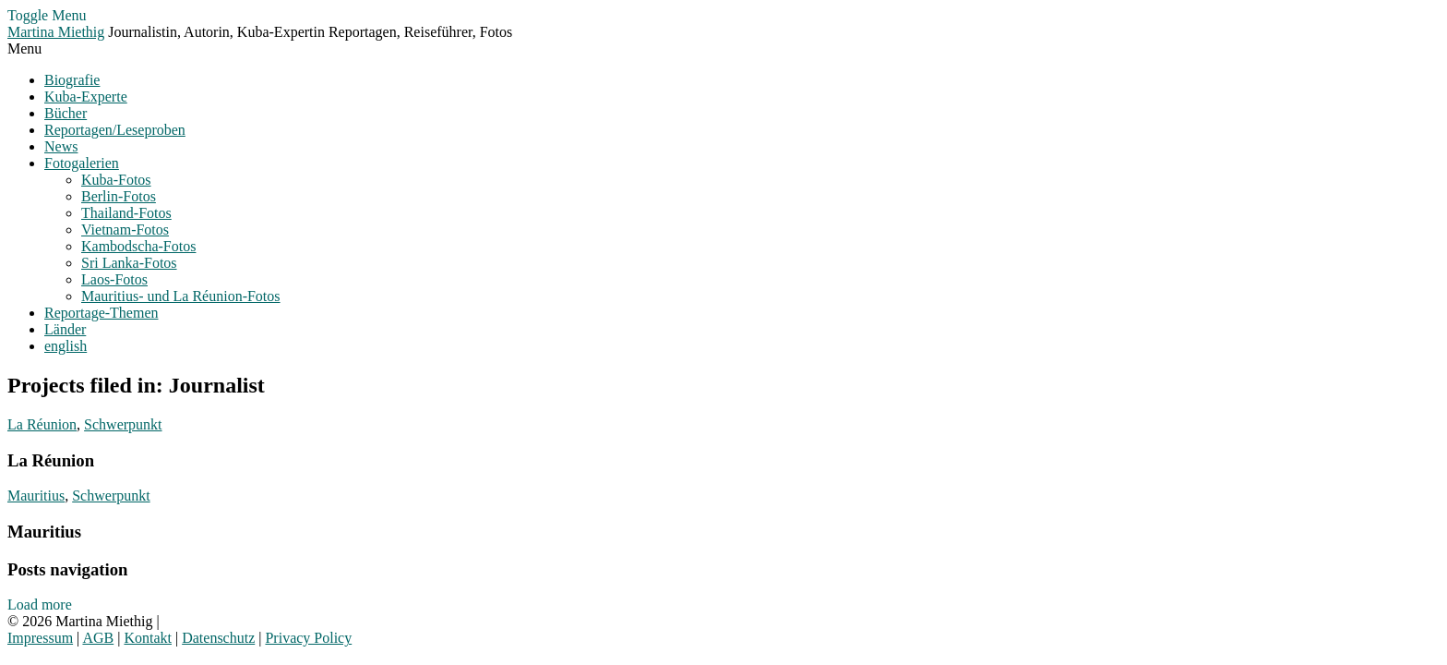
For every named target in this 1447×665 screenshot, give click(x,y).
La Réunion (42, 424)
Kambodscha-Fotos (138, 246)
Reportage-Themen (101, 312)
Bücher (65, 113)
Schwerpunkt (122, 424)
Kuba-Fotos (116, 179)
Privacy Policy (308, 638)
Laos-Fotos (114, 279)
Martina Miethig (55, 32)
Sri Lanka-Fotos (129, 263)
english (65, 346)
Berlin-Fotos (118, 196)
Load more (39, 604)
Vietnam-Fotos (125, 229)
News (61, 146)
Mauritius (36, 495)
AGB (98, 638)
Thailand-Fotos (126, 213)
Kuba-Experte (85, 96)
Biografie (72, 80)
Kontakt (148, 638)
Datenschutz (218, 638)
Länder (65, 329)
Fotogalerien (81, 163)
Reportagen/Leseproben (114, 130)
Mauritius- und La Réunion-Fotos (181, 296)
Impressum (40, 638)
